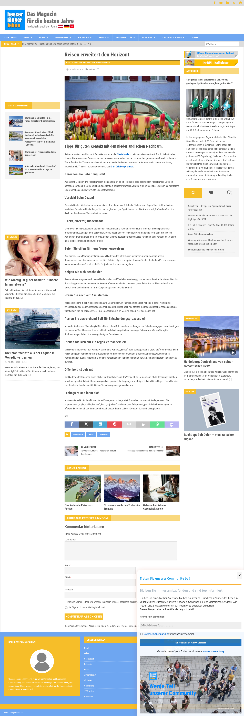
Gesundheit (61, 37)
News (26, 37)
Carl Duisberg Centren (122, 166)
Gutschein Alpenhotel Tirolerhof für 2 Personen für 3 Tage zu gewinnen (40, 169)
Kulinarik (83, 37)
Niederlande (123, 154)
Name (67, 565)
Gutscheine (89, 685)
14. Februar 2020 (76, 69)
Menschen (78, 434)
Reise (91, 434)
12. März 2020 (14, 362)
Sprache (104, 434)
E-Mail (67, 577)
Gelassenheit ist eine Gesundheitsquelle (154, 507)
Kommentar (70, 539)
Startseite (10, 37)
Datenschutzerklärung (156, 634)
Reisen (102, 37)
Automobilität (124, 37)
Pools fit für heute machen (200, 234)
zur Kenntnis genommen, (167, 634)
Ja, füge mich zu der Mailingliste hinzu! (85, 607)
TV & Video (89, 691)
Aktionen (147, 37)
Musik (195, 37)
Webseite (69, 589)
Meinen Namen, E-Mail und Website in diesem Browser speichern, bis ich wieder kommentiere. (112, 602)
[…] (21, 297)
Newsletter (89, 696)
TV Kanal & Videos (172, 37)
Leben (42, 37)
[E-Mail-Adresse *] (190, 625)
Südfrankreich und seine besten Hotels (206, 249)
